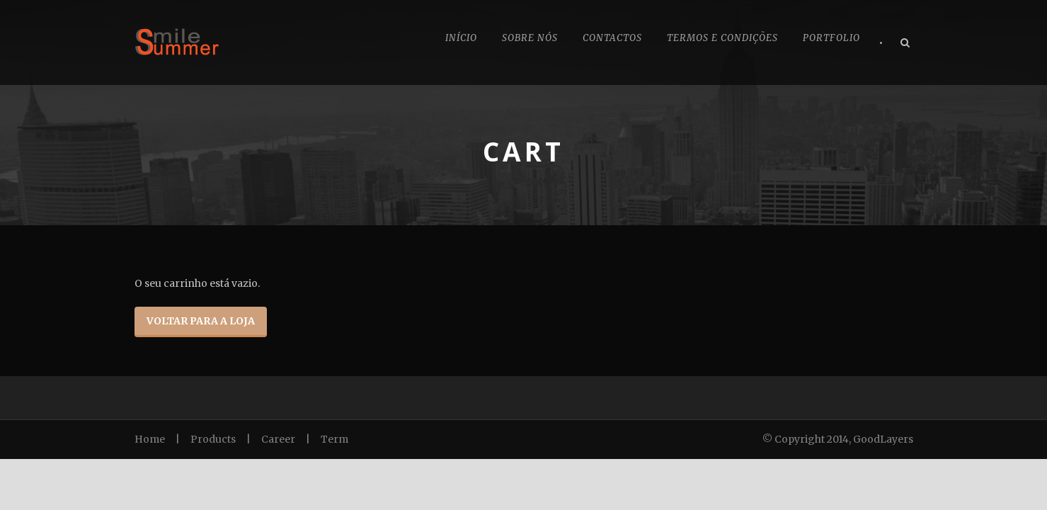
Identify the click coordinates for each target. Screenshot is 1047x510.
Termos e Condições (722, 38)
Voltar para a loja (201, 320)
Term (334, 439)
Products (213, 439)
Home (150, 439)
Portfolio (831, 38)
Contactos (612, 38)
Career (278, 439)
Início (461, 38)
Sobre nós (530, 38)
